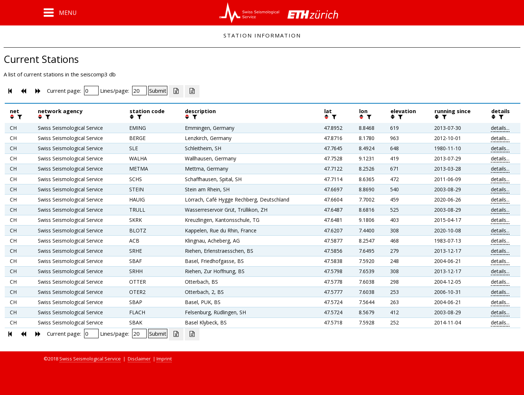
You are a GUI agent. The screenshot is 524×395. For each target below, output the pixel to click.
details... (500, 127)
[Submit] (157, 90)
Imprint (164, 358)
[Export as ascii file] (192, 91)
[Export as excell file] (176, 91)
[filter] (19, 116)
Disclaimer (139, 358)
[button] (60, 12)
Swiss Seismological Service (90, 358)
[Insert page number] (91, 90)
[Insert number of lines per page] (139, 90)
